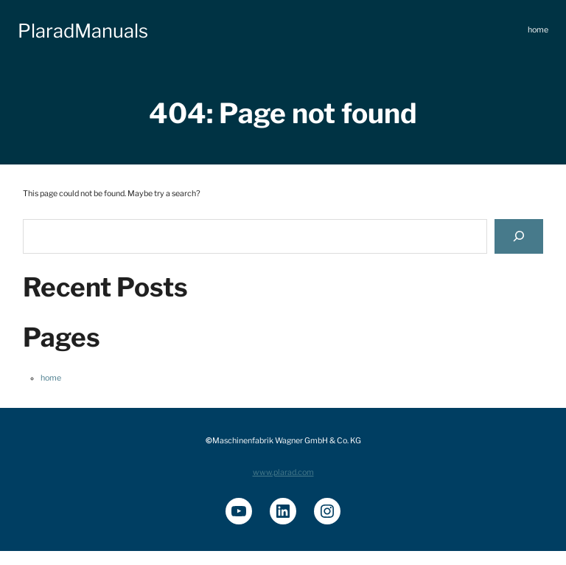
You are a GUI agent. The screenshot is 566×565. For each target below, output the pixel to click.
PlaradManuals (83, 30)
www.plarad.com (283, 472)
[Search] (519, 236)
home (51, 378)
